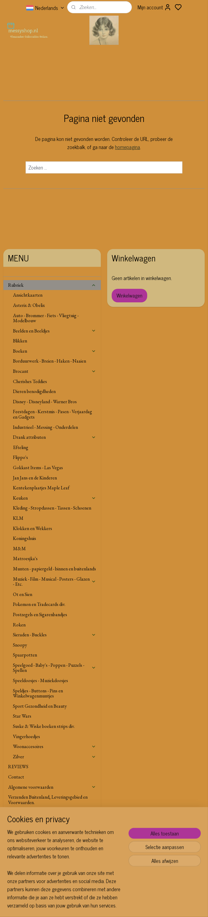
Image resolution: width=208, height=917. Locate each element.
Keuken (54, 498)
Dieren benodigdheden (34, 391)
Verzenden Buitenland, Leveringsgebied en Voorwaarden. (48, 800)
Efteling (20, 447)
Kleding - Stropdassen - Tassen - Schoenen (52, 508)
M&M (19, 548)
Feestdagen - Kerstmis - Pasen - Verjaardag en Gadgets (52, 414)
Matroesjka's (25, 558)
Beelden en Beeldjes (54, 331)
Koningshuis (24, 538)
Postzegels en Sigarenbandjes (40, 614)
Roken (19, 625)
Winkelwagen (129, 295)
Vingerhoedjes (26, 736)
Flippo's (20, 457)
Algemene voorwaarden (52, 787)
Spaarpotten (25, 655)
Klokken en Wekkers (32, 528)
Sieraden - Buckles (54, 635)
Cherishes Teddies (30, 381)
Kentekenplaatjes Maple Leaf (41, 488)
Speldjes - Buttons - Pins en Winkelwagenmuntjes (38, 693)
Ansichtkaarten (27, 295)
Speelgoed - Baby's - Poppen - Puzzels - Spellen (54, 668)
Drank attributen (54, 437)
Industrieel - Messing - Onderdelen (45, 427)
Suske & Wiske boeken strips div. (44, 726)
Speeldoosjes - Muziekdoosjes (40, 680)
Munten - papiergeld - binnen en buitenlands (54, 569)
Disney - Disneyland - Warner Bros (45, 401)
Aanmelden (88, 875)
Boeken (54, 351)
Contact (16, 777)
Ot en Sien (22, 594)
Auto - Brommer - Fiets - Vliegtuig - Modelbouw (46, 318)
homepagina (127, 147)
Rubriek (52, 285)
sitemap (120, 906)
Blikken (20, 341)
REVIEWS (18, 766)
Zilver (54, 756)
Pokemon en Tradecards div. (39, 604)
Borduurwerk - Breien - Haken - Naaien (49, 361)
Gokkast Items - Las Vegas (38, 467)
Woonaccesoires (54, 746)
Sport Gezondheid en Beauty (40, 706)
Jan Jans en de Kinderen (35, 478)
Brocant (54, 371)
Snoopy (20, 645)
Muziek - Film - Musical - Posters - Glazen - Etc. (54, 582)
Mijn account (154, 7)
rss (128, 906)
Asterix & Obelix (29, 305)
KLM (18, 518)
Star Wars (22, 716)
